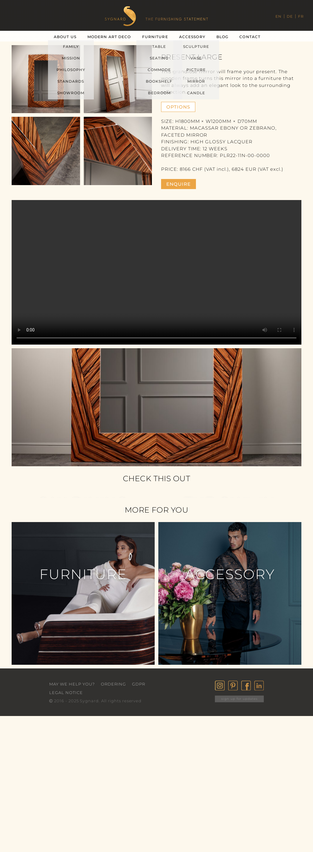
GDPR (138, 684)
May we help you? (72, 684)
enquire (178, 184)
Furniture (155, 36)
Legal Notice (66, 692)
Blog (222, 36)
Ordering (113, 684)
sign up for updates (239, 699)
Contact (249, 36)
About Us (65, 36)
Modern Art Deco (109, 36)
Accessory (192, 36)
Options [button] (178, 107)
